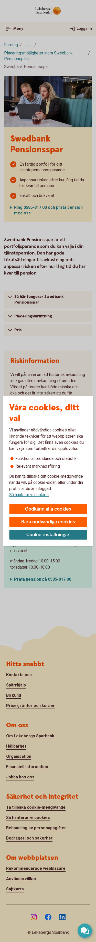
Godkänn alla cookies (48, 509)
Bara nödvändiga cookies (48, 522)
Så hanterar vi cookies (29, 494)
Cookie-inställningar (48, 535)
